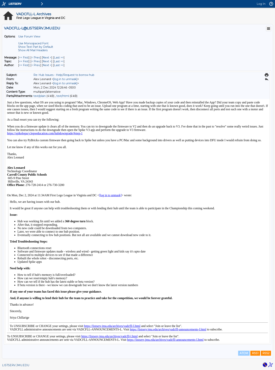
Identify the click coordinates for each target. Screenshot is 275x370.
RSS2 (265, 353)
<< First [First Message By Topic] (24, 61)
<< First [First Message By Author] (24, 65)
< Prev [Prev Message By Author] (35, 65)
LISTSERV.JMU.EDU (15, 365)
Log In (261, 4)
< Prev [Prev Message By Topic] (35, 61)
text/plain (39, 96)
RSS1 (255, 353)
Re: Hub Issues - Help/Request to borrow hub (63, 75)
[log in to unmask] (65, 79)
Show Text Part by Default (35, 47)
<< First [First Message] (24, 57)
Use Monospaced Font (33, 43)
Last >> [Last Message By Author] (59, 65)
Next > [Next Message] (47, 57)
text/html (62, 96)
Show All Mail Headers (33, 50)
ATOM (244, 353)
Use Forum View (29, 36)
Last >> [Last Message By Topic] (59, 61)
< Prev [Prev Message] (35, 57)
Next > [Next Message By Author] (47, 65)
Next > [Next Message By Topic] (47, 61)
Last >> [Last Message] (59, 57)
